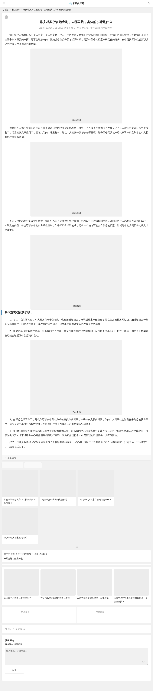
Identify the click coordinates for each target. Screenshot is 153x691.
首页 (7, 9)
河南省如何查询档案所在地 (54, 499)
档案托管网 (78, 3)
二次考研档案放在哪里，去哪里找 (92, 559)
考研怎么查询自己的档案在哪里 (55, 559)
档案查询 (16, 9)
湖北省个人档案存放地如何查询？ (95, 499)
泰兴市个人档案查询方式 (128, 499)
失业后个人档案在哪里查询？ (17, 559)
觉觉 (13, 516)
